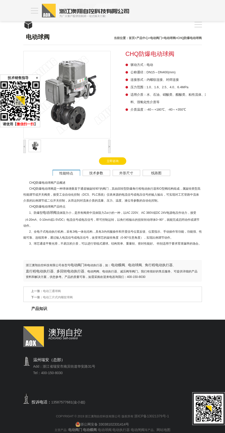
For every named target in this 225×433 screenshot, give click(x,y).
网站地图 (163, 430)
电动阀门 (156, 38)
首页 (132, 38)
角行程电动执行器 (159, 265)
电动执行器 (121, 430)
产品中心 (142, 38)
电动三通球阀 (52, 291)
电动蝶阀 (118, 265)
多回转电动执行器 (70, 271)
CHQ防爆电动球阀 (189, 38)
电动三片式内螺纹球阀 (58, 297)
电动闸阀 (138, 430)
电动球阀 (170, 38)
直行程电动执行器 (40, 271)
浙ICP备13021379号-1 (151, 416)
